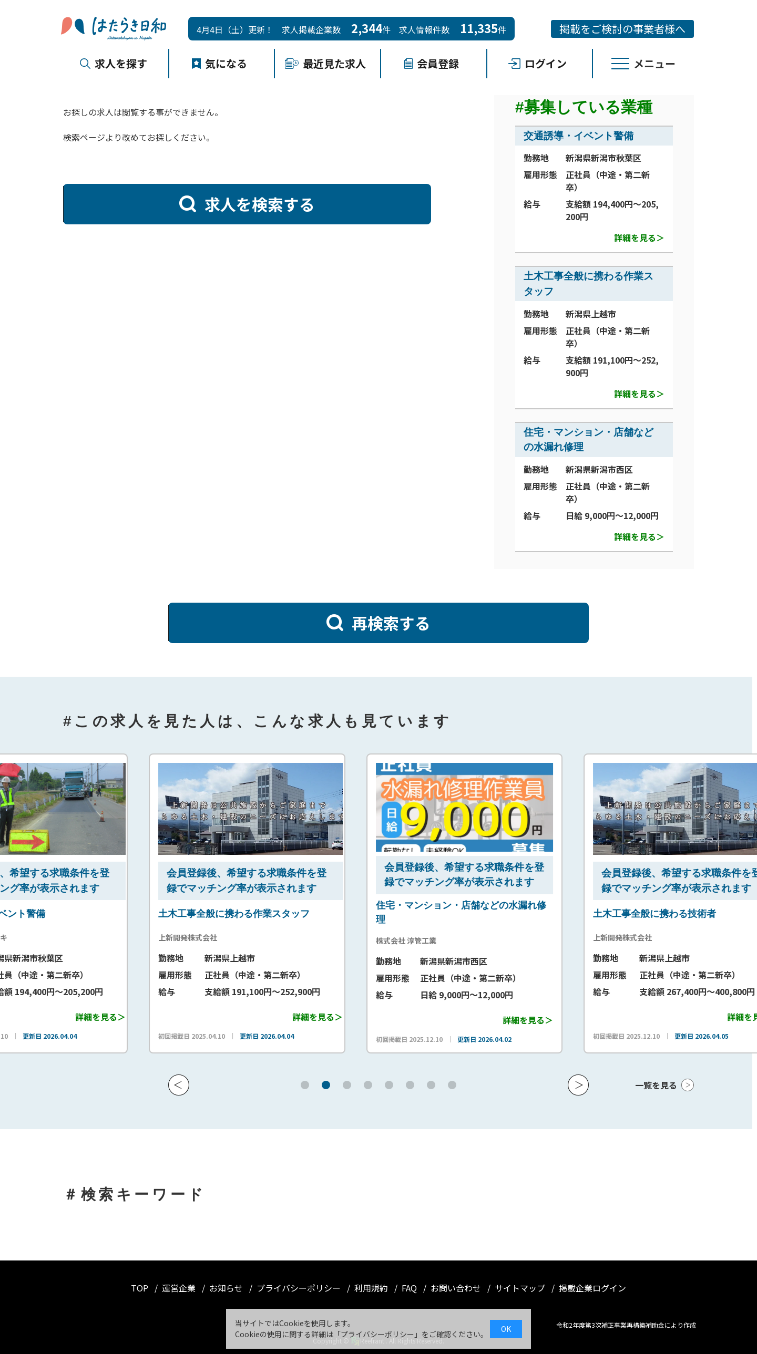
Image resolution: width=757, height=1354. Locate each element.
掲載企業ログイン (592, 1287)
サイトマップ (521, 1287)
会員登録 (431, 63)
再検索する (378, 622)
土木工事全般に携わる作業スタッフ (365, 913)
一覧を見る (656, 1085)
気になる (220, 63)
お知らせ (227, 1287)
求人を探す (113, 63)
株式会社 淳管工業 (537, 940)
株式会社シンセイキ (106, 937)
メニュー (643, 63)
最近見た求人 (325, 63)
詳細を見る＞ (639, 237)
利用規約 (372, 1287)
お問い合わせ (457, 1287)
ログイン (537, 63)
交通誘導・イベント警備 (578, 135)
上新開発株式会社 (319, 937)
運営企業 (180, 1287)
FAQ (410, 1287)
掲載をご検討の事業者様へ (622, 28)
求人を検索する (247, 203)
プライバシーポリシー (300, 1287)
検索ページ (84, 137)
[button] (178, 1084)
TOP (140, 1287)
